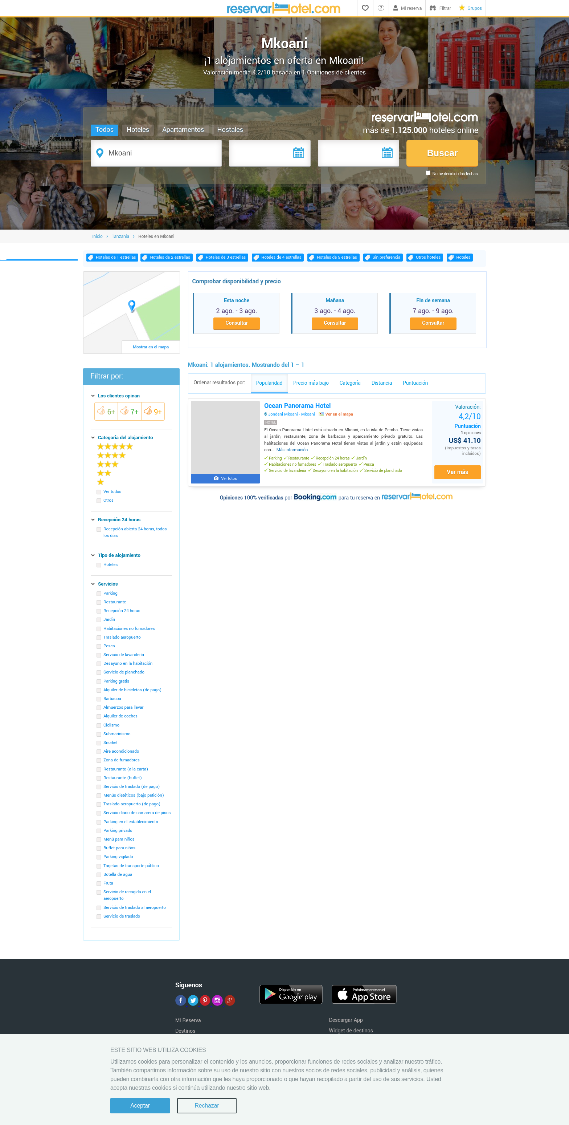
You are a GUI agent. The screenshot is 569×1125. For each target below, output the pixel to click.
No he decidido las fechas (455, 174)
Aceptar (140, 1105)
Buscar (442, 153)
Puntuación (467, 421)
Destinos (185, 1031)
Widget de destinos (351, 1031)
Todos (104, 130)
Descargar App (346, 1020)
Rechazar (207, 1105)
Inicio (97, 236)
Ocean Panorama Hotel (298, 406)
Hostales (230, 130)
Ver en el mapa (339, 415)
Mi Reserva (188, 1020)
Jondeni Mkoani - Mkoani (292, 415)
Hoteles (138, 130)
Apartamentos (183, 130)
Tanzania (120, 236)
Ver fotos (229, 479)
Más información (293, 451)
